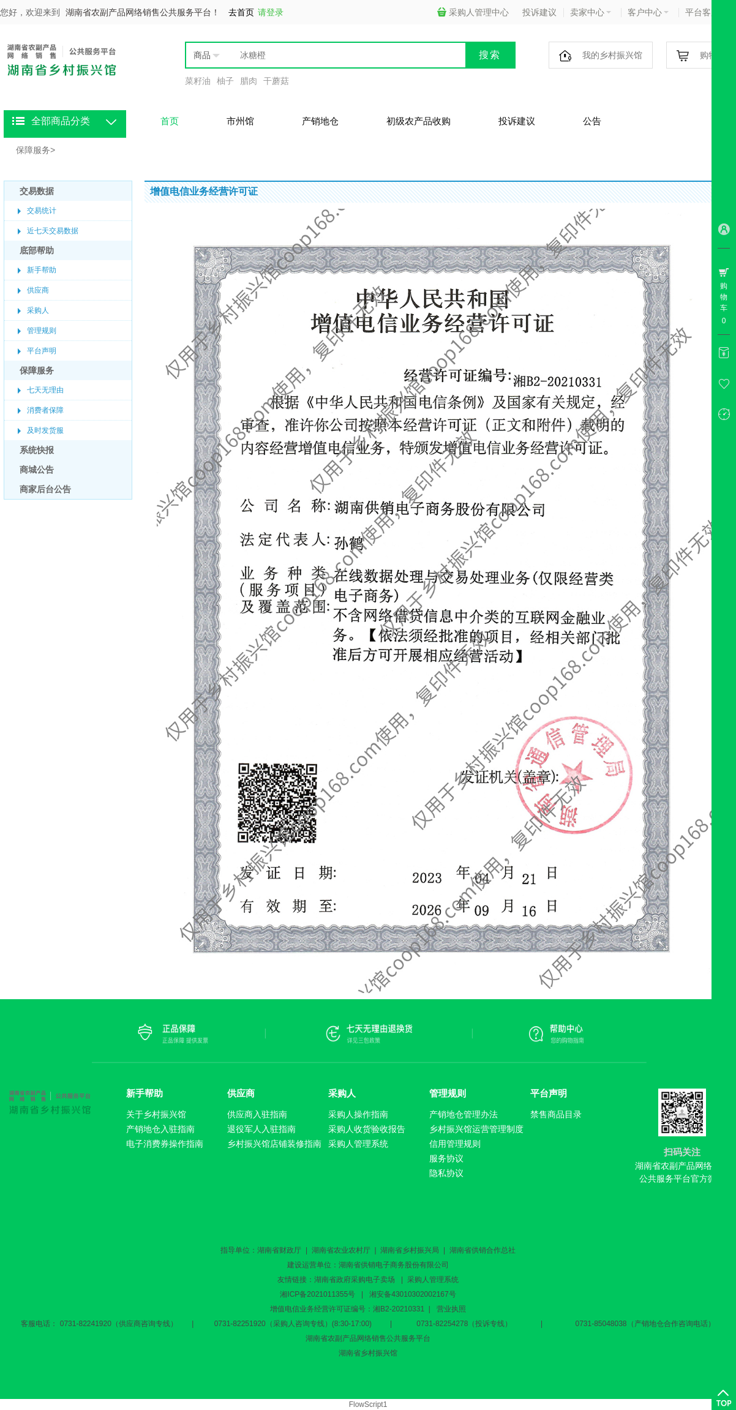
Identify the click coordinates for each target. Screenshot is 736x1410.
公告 (592, 121)
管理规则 (41, 330)
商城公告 (37, 469)
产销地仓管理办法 (463, 1114)
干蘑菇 (276, 81)
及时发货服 (45, 430)
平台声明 (41, 351)
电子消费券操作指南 (164, 1144)
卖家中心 (590, 12)
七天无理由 (45, 390)
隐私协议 (446, 1173)
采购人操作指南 (358, 1114)
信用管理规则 (455, 1144)
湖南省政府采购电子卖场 (354, 1279)
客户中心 (648, 12)
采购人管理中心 (473, 12)
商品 (202, 55)
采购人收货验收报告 (366, 1129)
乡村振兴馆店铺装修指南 (274, 1144)
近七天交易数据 (52, 231)
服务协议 (446, 1158)
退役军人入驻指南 (261, 1129)
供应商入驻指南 (257, 1114)
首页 (169, 121)
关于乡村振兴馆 (156, 1114)
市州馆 (240, 121)
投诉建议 (539, 12)
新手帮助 (41, 270)
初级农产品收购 (418, 121)
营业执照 (451, 1309)
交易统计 (41, 210)
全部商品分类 (60, 121)
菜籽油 (198, 81)
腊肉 (248, 81)
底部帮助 (37, 250)
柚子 (225, 81)
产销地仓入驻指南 (160, 1129)
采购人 (38, 310)
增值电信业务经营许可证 (310, 1309)
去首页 (241, 12)
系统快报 (37, 450)
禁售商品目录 (556, 1114)
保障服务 (33, 150)
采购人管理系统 (358, 1144)
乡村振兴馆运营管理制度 (476, 1129)
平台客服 (705, 12)
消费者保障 (45, 410)
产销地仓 (320, 121)
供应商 (38, 290)
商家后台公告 (45, 489)
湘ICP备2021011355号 (317, 1294)
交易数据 (37, 191)
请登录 (271, 12)
